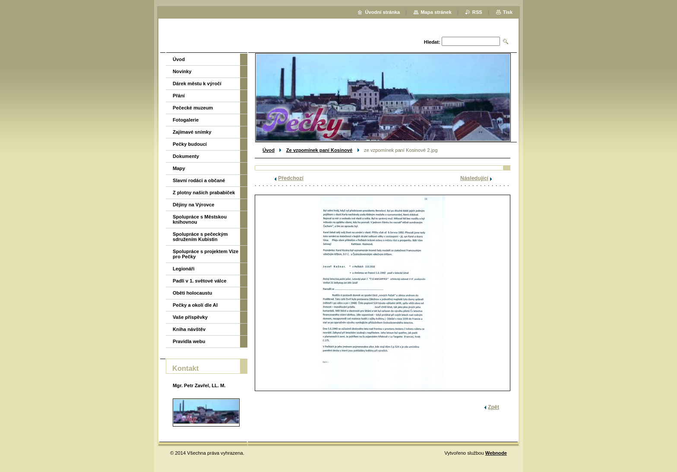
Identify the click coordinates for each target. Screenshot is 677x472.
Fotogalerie (186, 119)
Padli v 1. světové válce (199, 280)
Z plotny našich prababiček (204, 192)
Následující (474, 178)
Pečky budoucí (190, 144)
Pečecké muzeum (193, 107)
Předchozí (291, 178)
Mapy (179, 168)
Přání (179, 95)
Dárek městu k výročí (197, 83)
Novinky (182, 71)
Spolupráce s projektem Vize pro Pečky (205, 254)
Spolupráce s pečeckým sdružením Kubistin (200, 236)
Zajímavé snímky (192, 132)
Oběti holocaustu (192, 292)
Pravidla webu (189, 341)
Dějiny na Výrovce (193, 204)
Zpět (493, 407)
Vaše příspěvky (190, 317)
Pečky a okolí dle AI (195, 305)
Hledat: (432, 42)
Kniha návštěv (189, 329)
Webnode (496, 453)
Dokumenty (186, 156)
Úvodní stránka (382, 12)
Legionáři (183, 268)
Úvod (269, 150)
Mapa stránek (436, 12)
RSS (477, 12)
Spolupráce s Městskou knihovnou (200, 219)
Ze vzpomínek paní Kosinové (319, 150)
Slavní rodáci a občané (199, 180)
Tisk (507, 12)
